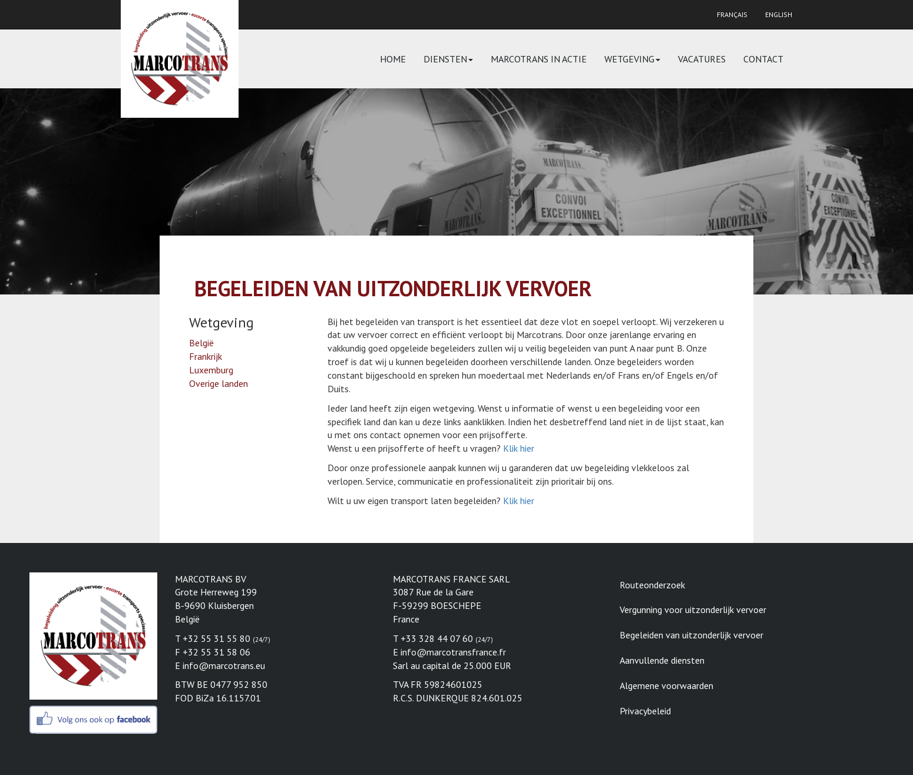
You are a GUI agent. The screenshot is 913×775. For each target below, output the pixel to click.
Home (393, 59)
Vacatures (702, 59)
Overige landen (218, 383)
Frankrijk (205, 356)
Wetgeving (632, 59)
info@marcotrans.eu (224, 665)
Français (732, 14)
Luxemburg (211, 370)
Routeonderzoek (652, 585)
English (778, 14)
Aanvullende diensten (662, 660)
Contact (763, 59)
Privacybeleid (645, 711)
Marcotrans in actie (539, 59)
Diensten (448, 59)
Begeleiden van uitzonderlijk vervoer (691, 635)
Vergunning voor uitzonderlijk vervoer (693, 609)
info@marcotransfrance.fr (453, 652)
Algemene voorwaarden (666, 685)
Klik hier (518, 448)
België (201, 343)
